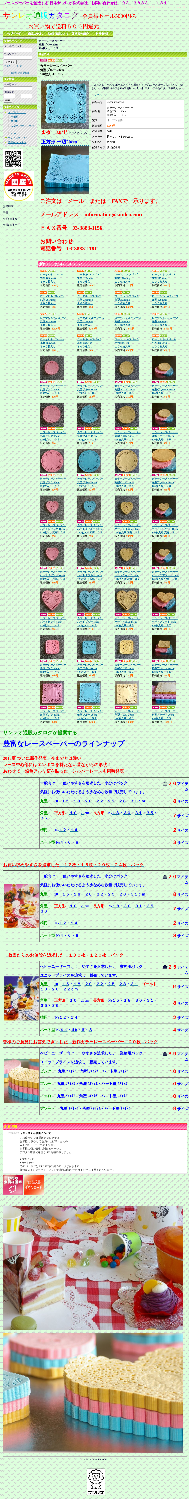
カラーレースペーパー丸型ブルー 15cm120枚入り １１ (90, 436)
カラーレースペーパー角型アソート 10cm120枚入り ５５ (165, 668)
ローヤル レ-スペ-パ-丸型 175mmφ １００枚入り (164, 278)
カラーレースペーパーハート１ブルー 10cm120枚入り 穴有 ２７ (90, 529)
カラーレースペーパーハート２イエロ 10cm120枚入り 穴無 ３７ (128, 575)
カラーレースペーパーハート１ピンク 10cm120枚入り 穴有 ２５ (53, 529)
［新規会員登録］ (20, 72)
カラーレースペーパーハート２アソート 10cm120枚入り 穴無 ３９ (165, 575)
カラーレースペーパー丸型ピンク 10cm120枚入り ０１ (53, 389)
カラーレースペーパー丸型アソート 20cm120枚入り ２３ (165, 482)
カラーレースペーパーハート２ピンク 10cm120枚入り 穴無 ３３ (53, 575)
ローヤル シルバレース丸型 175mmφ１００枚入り (90, 321)
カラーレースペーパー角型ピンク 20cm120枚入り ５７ (53, 715)
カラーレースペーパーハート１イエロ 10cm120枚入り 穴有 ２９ (128, 529)
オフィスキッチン (18, 137)
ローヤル (16, 133)
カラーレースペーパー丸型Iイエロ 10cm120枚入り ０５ (128, 389)
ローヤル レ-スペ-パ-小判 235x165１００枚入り (89, 343)
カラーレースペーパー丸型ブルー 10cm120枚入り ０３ (90, 389)
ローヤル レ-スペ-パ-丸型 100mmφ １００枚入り (52, 278)
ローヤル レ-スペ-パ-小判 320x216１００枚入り (164, 343)
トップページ (99, 95)
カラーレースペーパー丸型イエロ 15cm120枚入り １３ (128, 436)
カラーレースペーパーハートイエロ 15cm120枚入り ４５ (128, 622)
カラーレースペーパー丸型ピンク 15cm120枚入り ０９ (53, 436)
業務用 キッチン (17, 142)
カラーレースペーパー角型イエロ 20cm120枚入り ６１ (128, 715)
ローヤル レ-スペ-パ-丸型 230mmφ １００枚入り (89, 300)
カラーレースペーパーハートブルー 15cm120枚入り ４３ (90, 622)
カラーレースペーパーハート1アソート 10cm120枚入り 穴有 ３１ (165, 529)
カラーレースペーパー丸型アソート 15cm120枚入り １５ (165, 436)
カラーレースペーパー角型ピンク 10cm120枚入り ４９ (53, 668)
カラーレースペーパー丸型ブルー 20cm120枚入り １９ (90, 482)
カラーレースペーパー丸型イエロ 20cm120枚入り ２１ (128, 482)
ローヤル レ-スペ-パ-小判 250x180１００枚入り (127, 343)
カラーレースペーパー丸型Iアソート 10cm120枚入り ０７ (165, 389)
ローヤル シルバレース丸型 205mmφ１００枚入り (128, 321)
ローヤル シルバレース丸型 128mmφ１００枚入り (165, 300)
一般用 (15, 116)
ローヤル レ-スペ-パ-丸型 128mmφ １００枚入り (89, 278)
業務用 (15, 121)
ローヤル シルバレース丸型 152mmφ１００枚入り (53, 321)
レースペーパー (17, 112)
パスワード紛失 (13, 65)
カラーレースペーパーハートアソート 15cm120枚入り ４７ (165, 622)
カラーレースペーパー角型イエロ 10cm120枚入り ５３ (128, 668)
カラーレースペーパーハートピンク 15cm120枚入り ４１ (53, 622)
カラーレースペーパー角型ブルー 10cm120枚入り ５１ (90, 668)
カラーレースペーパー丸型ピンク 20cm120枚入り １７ (53, 482)
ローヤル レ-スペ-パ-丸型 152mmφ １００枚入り (127, 278)
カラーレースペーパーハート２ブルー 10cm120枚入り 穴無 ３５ (90, 575)
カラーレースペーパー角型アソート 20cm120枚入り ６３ (165, 715)
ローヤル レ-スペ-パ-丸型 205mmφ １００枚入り (52, 300)
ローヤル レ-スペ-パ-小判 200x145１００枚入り (52, 343)
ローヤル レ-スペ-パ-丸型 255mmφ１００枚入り (127, 300)
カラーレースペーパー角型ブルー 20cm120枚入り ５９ (90, 715)
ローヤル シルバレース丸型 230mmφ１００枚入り (165, 321)
